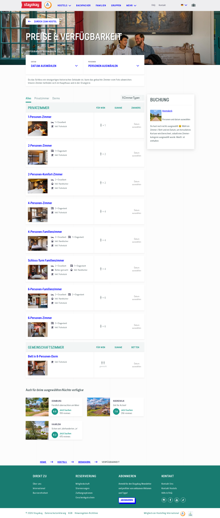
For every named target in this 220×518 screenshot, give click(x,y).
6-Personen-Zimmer (40, 318)
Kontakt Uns (167, 483)
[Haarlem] (54, 430)
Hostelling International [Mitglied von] (167, 513)
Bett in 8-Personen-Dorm (43, 356)
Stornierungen (82, 488)
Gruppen (116, 5)
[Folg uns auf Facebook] (170, 500)
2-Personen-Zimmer (40, 145)
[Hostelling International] (183, 512)
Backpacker (83, 5)
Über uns (37, 483)
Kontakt (162, 5)
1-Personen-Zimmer (39, 117)
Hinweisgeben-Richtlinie (86, 513)
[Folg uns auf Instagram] (163, 500)
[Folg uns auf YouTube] (176, 500)
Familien (101, 5)
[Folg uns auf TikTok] (183, 500)
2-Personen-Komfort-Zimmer (45, 174)
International (39, 488)
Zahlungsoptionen (84, 492)
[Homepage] (32, 5)
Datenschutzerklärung (55, 513)
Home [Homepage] (43, 462)
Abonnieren (127, 500)
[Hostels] (62, 462)
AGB (70, 513)
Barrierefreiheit (40, 492)
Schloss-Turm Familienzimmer (46, 260)
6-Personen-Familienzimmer (45, 289)
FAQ (153, 5)
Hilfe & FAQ (166, 492)
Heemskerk (167, 110)
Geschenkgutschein (85, 497)
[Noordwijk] (115, 407)
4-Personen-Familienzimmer (45, 232)
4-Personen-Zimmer (40, 203)
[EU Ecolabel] (191, 512)
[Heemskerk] (84, 462)
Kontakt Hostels (169, 488)
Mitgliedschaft (83, 483)
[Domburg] (54, 407)
